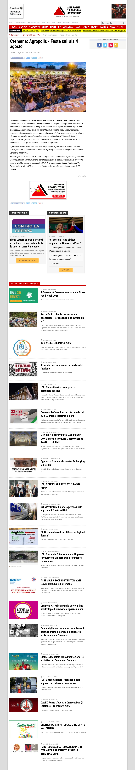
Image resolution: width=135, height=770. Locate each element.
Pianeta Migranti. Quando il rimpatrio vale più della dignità (64, 31)
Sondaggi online (57, 213)
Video (112, 27)
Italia (77, 27)
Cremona (23, 27)
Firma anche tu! (27, 260)
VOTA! (66, 270)
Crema (45, 27)
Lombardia (68, 27)
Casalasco (34, 27)
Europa (86, 27)
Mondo (94, 27)
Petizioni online (19, 213)
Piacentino (55, 27)
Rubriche (104, 27)
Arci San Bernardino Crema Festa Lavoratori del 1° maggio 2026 (108, 31)
